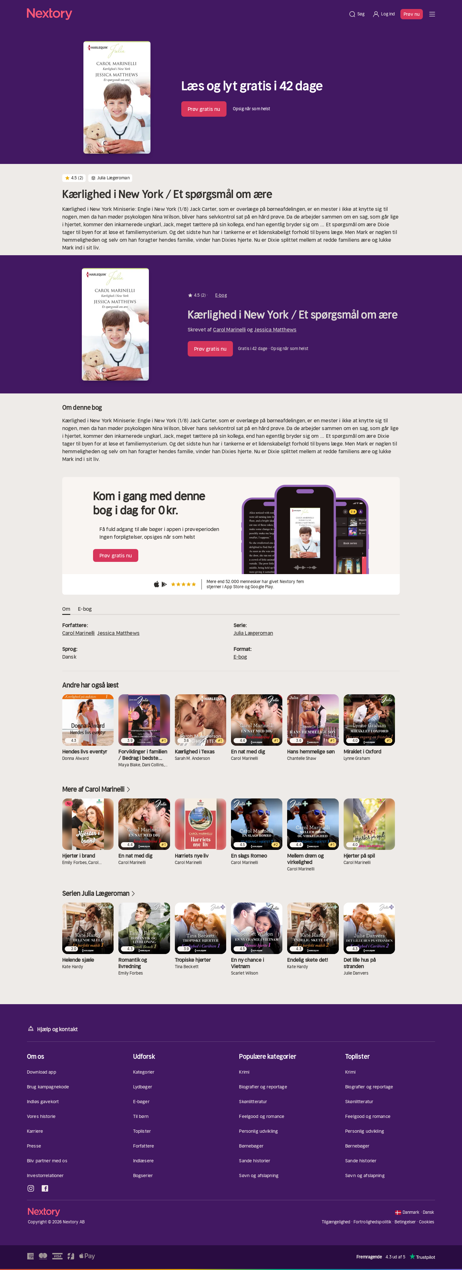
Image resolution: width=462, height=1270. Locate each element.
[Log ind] (383, 14)
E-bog (240, 656)
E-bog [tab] (85, 609)
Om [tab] (66, 609)
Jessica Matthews (275, 329)
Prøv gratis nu (204, 109)
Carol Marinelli (229, 329)
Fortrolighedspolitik (373, 1222)
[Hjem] (186, 14)
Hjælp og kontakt (52, 1029)
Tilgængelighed (336, 1222)
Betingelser (405, 1222)
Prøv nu (412, 14)
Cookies (426, 1222)
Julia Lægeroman (253, 633)
